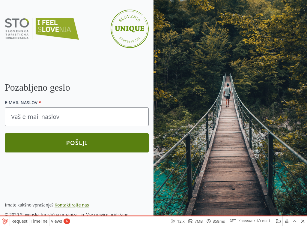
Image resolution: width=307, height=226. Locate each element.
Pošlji (76, 143)
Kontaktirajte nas (72, 205)
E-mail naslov (23, 102)
